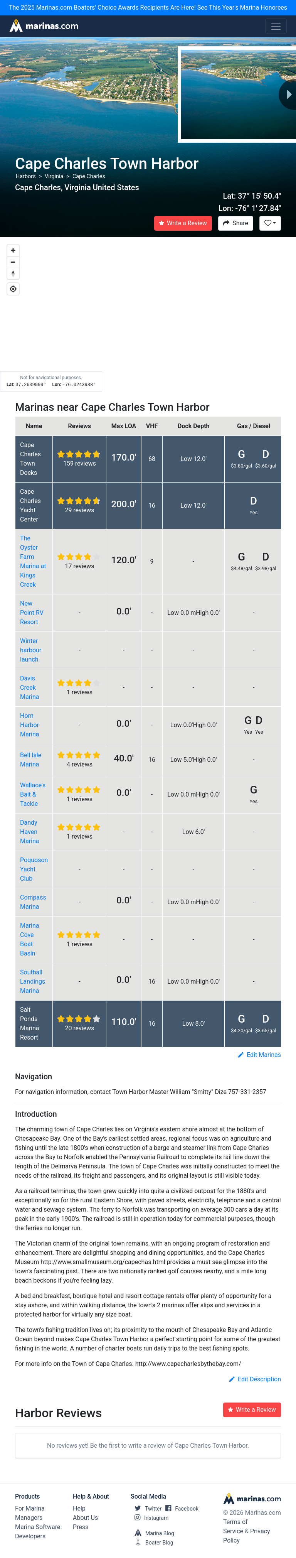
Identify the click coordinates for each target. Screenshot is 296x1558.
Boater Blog (152, 1542)
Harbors (26, 176)
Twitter (146, 1509)
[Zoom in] (13, 250)
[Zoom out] (13, 262)
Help (79, 1508)
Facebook (179, 1509)
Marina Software (37, 1527)
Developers (30, 1536)
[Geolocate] (13, 289)
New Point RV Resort (32, 613)
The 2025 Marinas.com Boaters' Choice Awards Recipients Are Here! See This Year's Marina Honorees (148, 7)
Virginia (54, 176)
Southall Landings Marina (32, 981)
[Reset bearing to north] (13, 273)
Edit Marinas (259, 1054)
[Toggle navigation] (276, 26)
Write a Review (183, 223)
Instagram (149, 1518)
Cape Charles (88, 176)
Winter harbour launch (30, 650)
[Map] (148, 314)
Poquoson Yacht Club (34, 869)
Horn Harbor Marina (29, 725)
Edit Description (255, 1379)
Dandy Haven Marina (29, 832)
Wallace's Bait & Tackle (32, 794)
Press (80, 1527)
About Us (85, 1517)
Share (235, 223)
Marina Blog (152, 1533)
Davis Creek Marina (29, 688)
